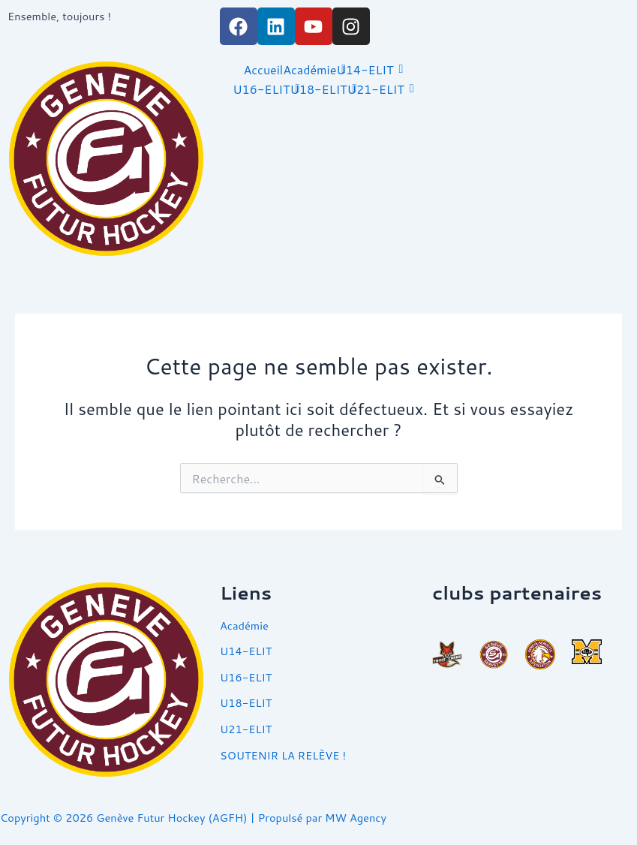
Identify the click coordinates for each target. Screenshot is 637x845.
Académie (309, 69)
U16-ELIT (261, 89)
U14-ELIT (364, 69)
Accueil (263, 69)
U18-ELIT (318, 89)
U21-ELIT (375, 89)
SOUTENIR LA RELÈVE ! (283, 755)
